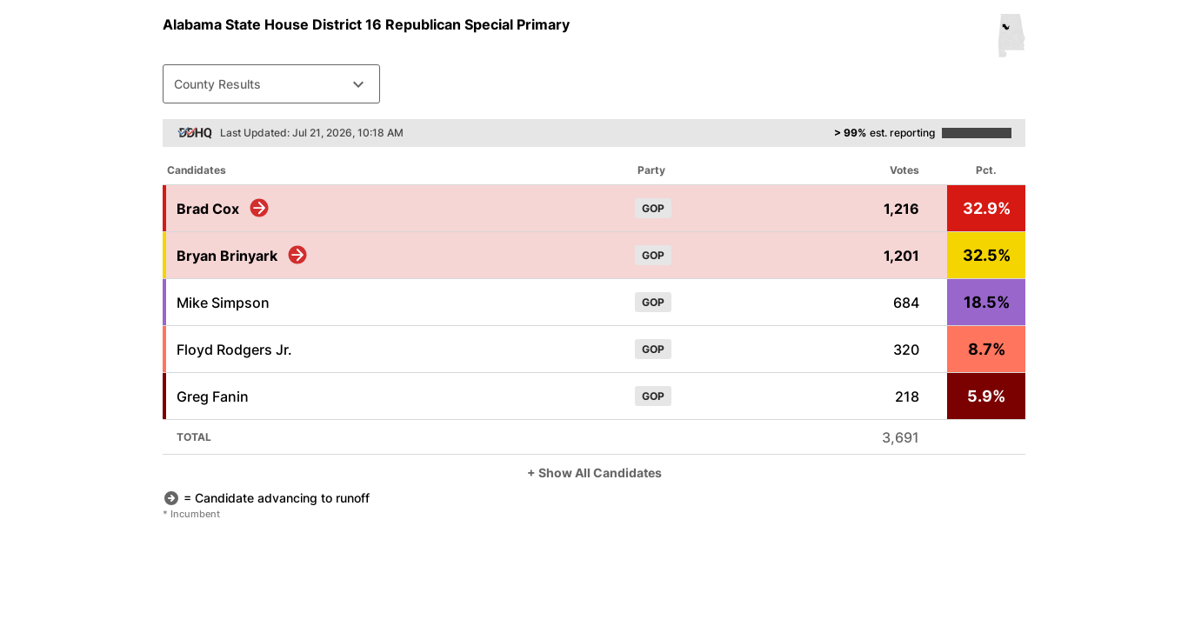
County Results (271, 84)
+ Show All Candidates (594, 472)
